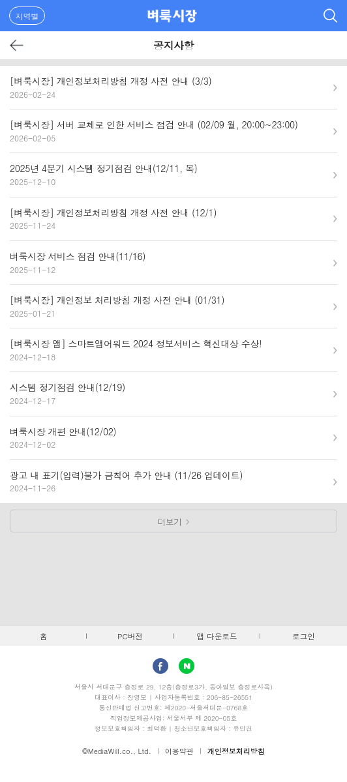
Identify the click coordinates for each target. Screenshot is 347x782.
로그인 (303, 636)
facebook (160, 666)
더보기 (170, 521)
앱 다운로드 (217, 636)
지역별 (27, 16)
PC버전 (130, 636)
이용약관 (179, 751)
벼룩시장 (172, 15)
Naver (186, 666)
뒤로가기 (17, 45)
